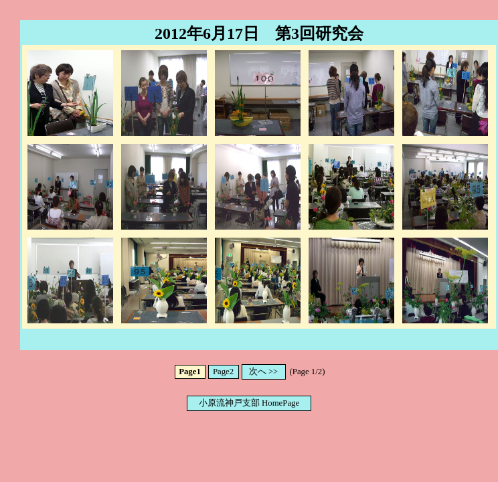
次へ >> (263, 371)
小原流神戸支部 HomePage (249, 403)
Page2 (223, 371)
